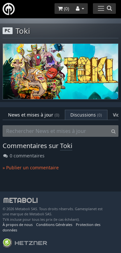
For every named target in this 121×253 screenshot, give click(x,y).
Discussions (86, 115)
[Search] (113, 131)
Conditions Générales (54, 224)
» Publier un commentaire (31, 167)
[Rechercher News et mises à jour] (56, 131)
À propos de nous (18, 224)
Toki (66, 145)
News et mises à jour (33, 115)
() (63, 8)
